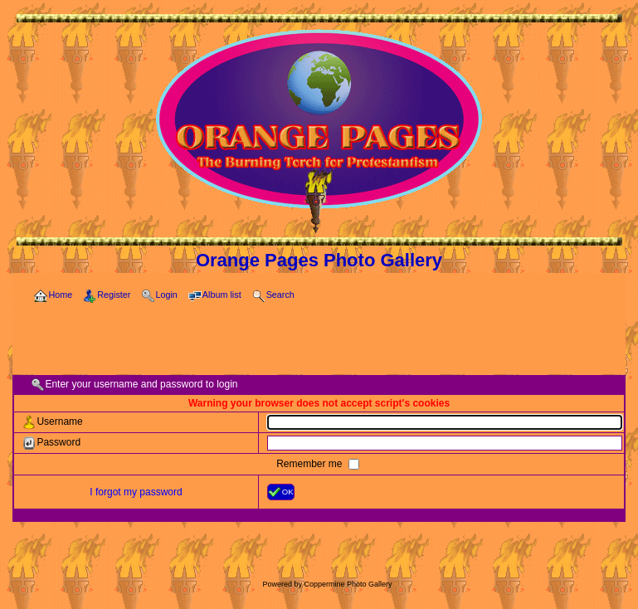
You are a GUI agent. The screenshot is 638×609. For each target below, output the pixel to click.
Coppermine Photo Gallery (348, 584)
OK (281, 492)
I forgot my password (136, 492)
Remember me (310, 464)
